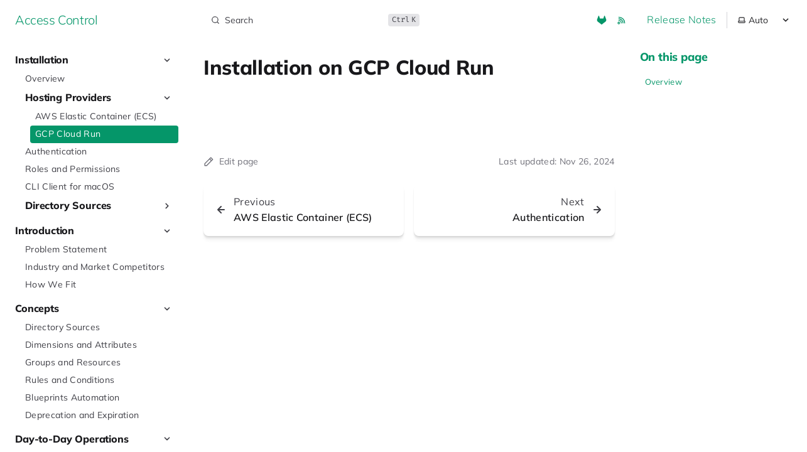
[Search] (314, 20)
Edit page (231, 161)
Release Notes (681, 19)
